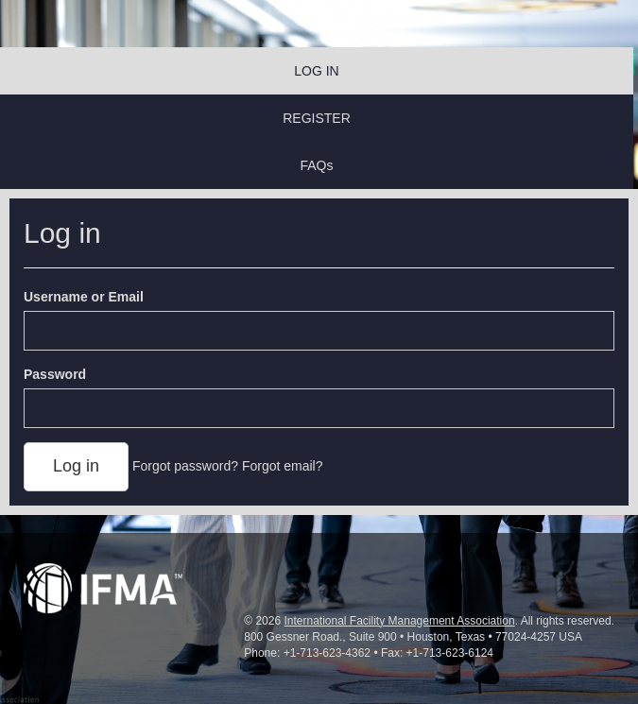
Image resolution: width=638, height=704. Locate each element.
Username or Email (84, 296)
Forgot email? (282, 465)
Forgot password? (185, 465)
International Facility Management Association (399, 620)
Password (55, 374)
